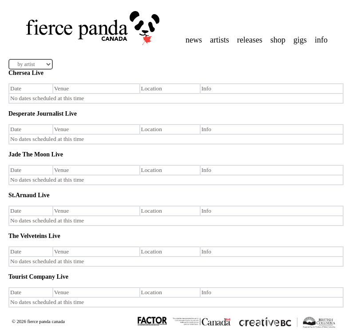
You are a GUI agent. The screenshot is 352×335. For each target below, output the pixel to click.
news (194, 39)
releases (249, 39)
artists (219, 39)
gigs (300, 39)
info (321, 39)
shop (277, 39)
